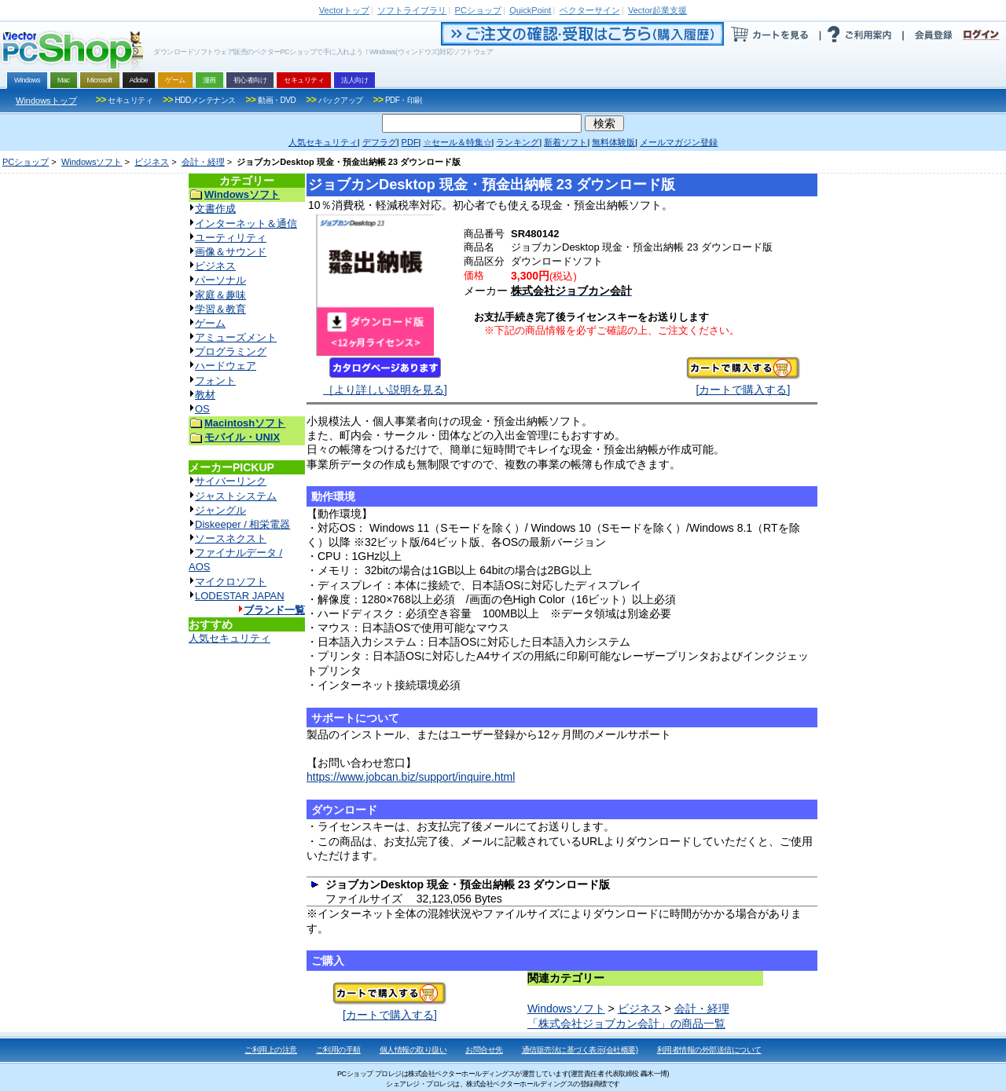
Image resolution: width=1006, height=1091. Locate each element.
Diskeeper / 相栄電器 (242, 524)
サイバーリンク (230, 481)
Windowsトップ (46, 100)
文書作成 (215, 208)
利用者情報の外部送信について (709, 1049)
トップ (344, 10)
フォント (215, 380)
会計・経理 (203, 162)
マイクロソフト (230, 582)
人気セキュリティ (229, 638)
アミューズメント (236, 337)
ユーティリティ (230, 237)
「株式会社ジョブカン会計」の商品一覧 (626, 1023)
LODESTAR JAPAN (240, 596)
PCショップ (25, 162)
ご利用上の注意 (270, 1049)
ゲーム (210, 323)
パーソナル (220, 280)
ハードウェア (225, 366)
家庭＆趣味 (220, 295)
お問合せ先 (484, 1049)
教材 (205, 395)
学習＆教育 (220, 309)
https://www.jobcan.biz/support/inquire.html (411, 777)
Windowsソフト (92, 162)
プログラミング (230, 351)
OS (202, 409)
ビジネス (151, 162)
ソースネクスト (230, 538)
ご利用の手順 (338, 1049)
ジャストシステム (236, 496)
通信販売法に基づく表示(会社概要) (580, 1049)
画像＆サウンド (230, 252)
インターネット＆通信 (246, 223)
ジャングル (220, 510)
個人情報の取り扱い (413, 1049)
